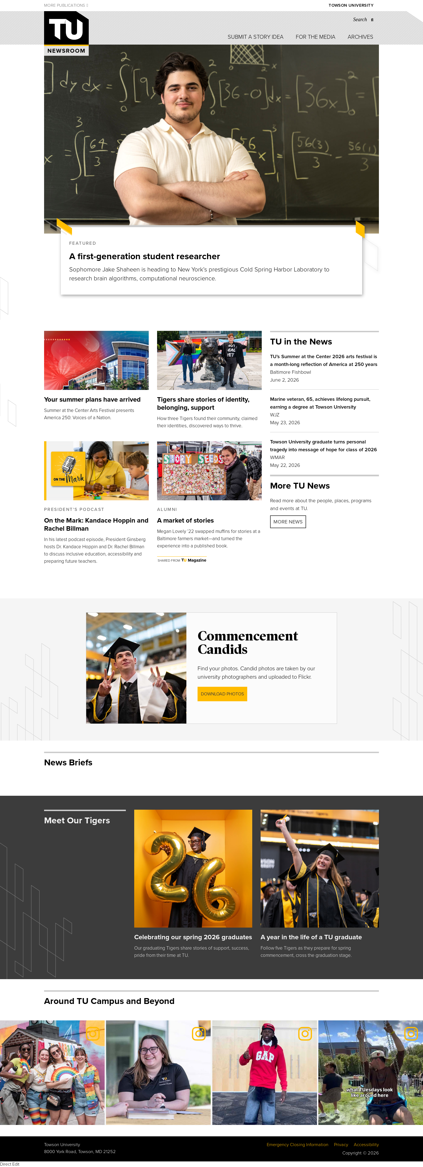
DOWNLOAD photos (222, 694)
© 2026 (371, 1153)
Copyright (352, 1153)
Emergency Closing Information (297, 1144)
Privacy (341, 1144)
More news (288, 522)
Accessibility (366, 1144)
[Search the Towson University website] (365, 19)
